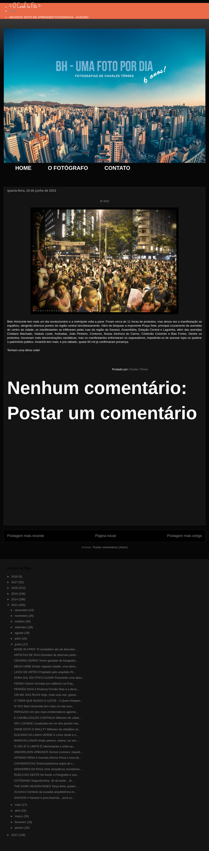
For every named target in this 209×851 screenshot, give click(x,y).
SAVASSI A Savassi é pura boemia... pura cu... (44, 797)
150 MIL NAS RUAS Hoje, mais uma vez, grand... (46, 694)
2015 (15, 593)
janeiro (19, 827)
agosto (19, 633)
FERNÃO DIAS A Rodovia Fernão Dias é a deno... (46, 689)
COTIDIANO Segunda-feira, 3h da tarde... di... (44, 780)
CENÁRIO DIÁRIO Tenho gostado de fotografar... (46, 660)
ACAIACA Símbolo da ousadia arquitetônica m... (45, 792)
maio (18, 804)
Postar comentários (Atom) (110, 547)
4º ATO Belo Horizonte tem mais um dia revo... (44, 706)
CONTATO (117, 168)
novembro (22, 615)
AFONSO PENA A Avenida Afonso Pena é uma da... (47, 757)
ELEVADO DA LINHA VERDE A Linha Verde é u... (46, 735)
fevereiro (21, 822)
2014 (15, 599)
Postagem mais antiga (184, 536)
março (19, 816)
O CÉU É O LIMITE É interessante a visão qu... (44, 746)
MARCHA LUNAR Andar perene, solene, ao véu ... (46, 740)
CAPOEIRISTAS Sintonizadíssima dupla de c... (44, 763)
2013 (15, 605)
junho (19, 644)
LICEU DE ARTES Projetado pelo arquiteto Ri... (45, 672)
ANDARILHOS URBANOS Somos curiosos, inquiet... (48, 752)
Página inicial (105, 536)
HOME (23, 168)
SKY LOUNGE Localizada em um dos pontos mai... (47, 723)
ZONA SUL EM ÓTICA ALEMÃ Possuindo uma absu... (49, 677)
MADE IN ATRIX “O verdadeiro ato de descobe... (45, 649)
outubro (20, 621)
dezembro (22, 610)
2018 (15, 576)
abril (18, 810)
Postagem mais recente (25, 536)
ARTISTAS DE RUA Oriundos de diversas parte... (46, 655)
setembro (21, 627)
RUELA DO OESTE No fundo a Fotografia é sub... (46, 774)
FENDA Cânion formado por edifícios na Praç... (44, 683)
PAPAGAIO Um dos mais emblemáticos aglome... (46, 712)
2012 (15, 835)
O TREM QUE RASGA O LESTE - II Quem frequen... (48, 700)
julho (18, 638)
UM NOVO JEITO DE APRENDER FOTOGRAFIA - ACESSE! (48, 17)
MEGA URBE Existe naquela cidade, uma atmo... (46, 666)
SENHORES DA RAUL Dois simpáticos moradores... (48, 769)
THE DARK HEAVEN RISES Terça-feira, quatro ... (46, 786)
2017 (15, 582)
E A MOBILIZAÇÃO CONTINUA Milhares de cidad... (47, 717)
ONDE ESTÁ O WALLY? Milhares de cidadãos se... (47, 729)
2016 (15, 587)
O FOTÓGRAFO (68, 168)
